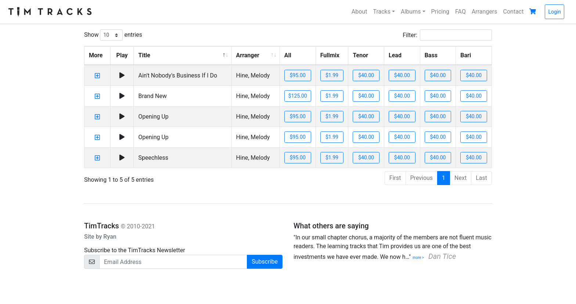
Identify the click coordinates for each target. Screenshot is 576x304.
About (359, 11)
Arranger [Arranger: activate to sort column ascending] (247, 55)
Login (554, 12)
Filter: (447, 35)
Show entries (113, 35)
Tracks (381, 11)
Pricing (440, 11)
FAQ (460, 11)
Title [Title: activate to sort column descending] (144, 55)
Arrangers (484, 11)
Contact (513, 11)
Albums (411, 11)
